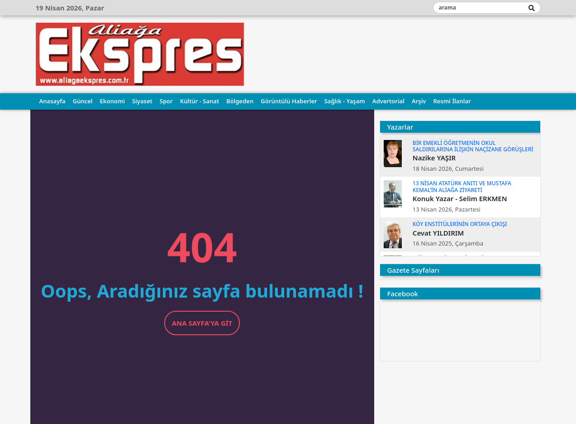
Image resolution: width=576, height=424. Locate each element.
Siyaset (142, 101)
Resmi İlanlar (452, 101)
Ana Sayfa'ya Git (202, 323)
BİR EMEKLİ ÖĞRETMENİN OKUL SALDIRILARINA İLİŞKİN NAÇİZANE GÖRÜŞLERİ (473, 146)
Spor (166, 101)
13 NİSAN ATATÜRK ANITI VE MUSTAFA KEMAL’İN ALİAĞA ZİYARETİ (462, 186)
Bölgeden (239, 101)
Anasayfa (52, 101)
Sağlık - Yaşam (344, 101)
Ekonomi (112, 101)
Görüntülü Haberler (289, 101)
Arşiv (419, 101)
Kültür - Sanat (199, 101)
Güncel (83, 101)
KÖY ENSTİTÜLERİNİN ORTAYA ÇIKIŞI (460, 224)
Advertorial (388, 101)
